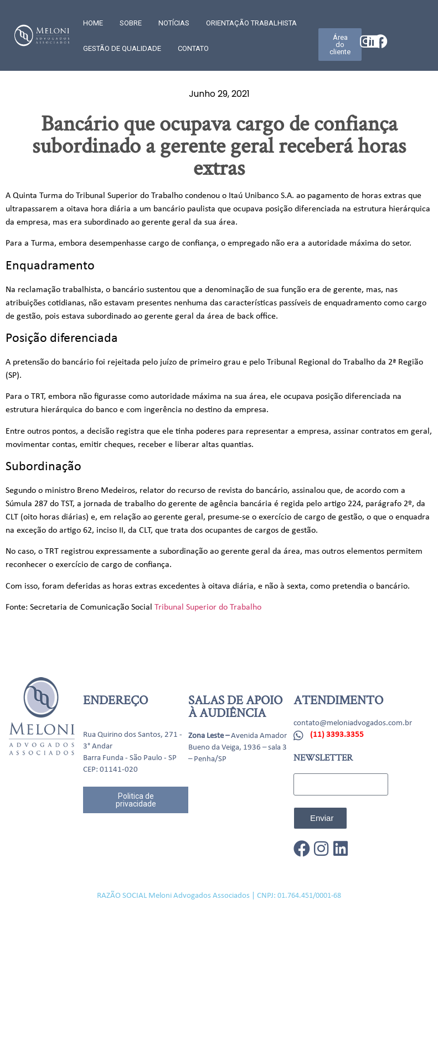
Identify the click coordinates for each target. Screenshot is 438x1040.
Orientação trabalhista (251, 23)
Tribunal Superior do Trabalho (207, 607)
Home (93, 23)
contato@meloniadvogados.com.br (352, 723)
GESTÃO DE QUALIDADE (122, 48)
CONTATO (193, 48)
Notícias (173, 23)
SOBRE (131, 23)
